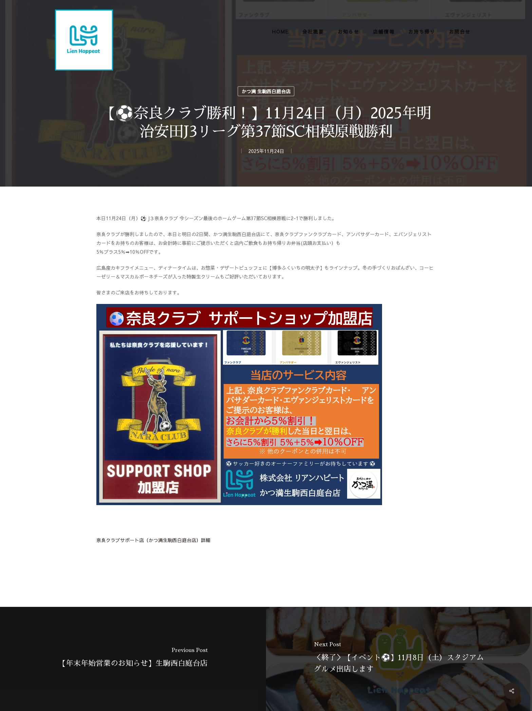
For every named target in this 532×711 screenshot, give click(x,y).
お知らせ (348, 31)
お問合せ (460, 31)
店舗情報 (384, 31)
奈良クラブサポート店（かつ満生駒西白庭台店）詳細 (153, 540)
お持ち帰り (421, 31)
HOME (280, 31)
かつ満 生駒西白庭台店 (266, 91)
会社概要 (313, 31)
